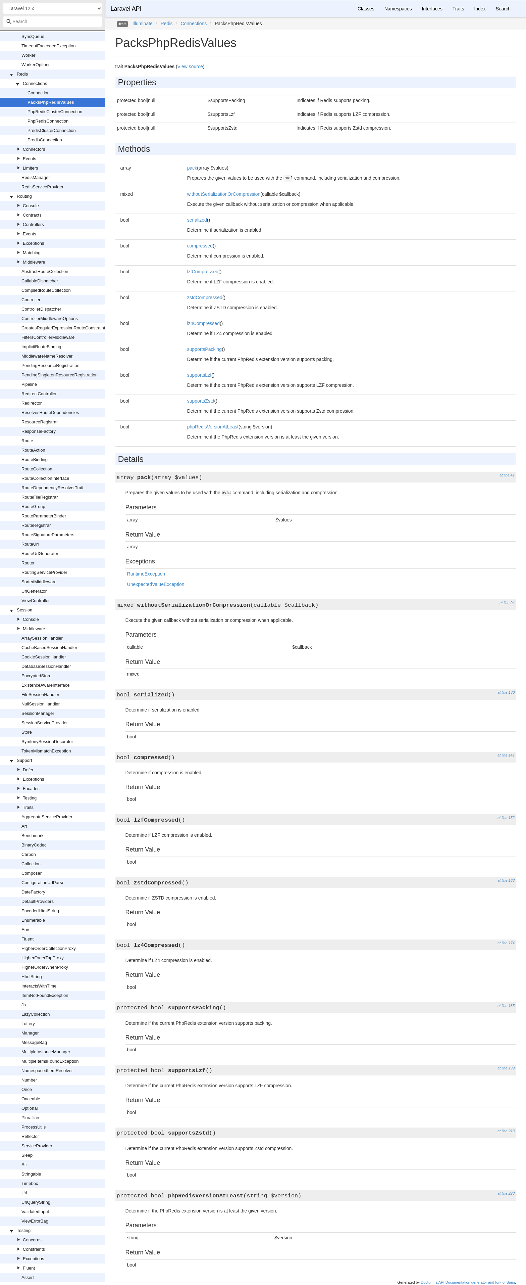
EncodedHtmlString (40, 910)
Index (479, 8)
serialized (197, 220)
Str (24, 1164)
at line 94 (507, 603)
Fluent (27, 939)
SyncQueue (32, 36)
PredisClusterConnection (52, 130)
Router (28, 562)
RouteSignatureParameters (47, 534)
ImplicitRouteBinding (41, 346)
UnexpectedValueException (156, 584)
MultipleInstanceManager (45, 1051)
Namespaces (398, 8)
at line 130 (506, 692)
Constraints (34, 1249)
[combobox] (52, 21)
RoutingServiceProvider (44, 572)
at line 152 (506, 818)
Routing (24, 196)
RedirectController (39, 393)
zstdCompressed (204, 297)
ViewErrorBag (34, 1221)
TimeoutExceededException (48, 45)
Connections (35, 83)
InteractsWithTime (38, 986)
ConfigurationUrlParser (43, 882)
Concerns (32, 1239)
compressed (200, 245)
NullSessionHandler (40, 703)
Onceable (30, 1098)
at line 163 (506, 880)
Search (503, 8)
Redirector (31, 403)
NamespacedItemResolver (47, 1070)
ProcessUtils (33, 1127)
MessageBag (34, 1042)
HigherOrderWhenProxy (44, 967)
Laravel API (126, 8)
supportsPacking (204, 349)
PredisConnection (45, 139)
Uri (24, 1192)
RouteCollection (36, 468)
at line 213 (506, 1131)
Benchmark (32, 835)
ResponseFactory (38, 431)
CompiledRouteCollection (46, 290)
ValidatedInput (35, 1211)
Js (23, 1004)
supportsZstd (200, 401)
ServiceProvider (36, 1145)
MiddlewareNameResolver (46, 356)
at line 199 (506, 1068)
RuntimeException (146, 574)
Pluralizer (30, 1117)
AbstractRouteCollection (44, 271)
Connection (39, 92)
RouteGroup (33, 506)
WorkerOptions (35, 64)
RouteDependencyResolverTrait (52, 487)
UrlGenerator (34, 591)
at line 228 (506, 1193)
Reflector (30, 1136)
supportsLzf (199, 375)
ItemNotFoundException (44, 995)
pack (192, 168)
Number (29, 1080)
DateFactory (33, 891)
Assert (27, 1277)
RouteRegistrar (36, 525)
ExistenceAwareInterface (45, 685)
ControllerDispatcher (41, 309)
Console (31, 205)
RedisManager (35, 177)
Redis (22, 74)
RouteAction (33, 450)
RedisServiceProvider (42, 186)
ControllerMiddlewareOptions (49, 318)
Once (26, 1089)
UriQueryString (35, 1202)
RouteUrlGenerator (39, 553)
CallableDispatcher (39, 280)
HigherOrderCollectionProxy (48, 948)
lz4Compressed (203, 323)
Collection (31, 863)
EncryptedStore (36, 675)
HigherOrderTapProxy (42, 957)
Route (27, 440)
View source (190, 66)
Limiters (30, 168)
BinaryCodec (33, 844)
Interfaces (432, 8)
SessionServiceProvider (44, 722)
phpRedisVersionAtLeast (213, 426)
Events (29, 158)
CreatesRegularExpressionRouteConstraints (64, 327)
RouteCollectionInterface (45, 478)
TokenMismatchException (46, 750)
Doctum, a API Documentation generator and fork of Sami (468, 1282)
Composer (31, 873)
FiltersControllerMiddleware (47, 337)
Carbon (28, 854)
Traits (28, 807)
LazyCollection (35, 1014)
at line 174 (506, 943)
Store (26, 732)
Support (24, 760)
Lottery (28, 1023)
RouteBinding (34, 459)
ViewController (35, 600)
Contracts (32, 215)
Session (24, 609)
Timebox (29, 1183)
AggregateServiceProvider (46, 816)
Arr (24, 826)
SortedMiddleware (39, 581)
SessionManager (37, 713)
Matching (32, 252)
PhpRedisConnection (48, 121)
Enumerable (33, 920)
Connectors (34, 149)
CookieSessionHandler (43, 656)
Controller (30, 299)
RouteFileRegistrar (39, 497)
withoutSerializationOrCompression (224, 194)
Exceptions (33, 243)
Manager (30, 1033)
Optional (29, 1108)
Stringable (31, 1174)
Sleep (27, 1155)
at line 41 (507, 475)
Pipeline (29, 384)
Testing (30, 797)
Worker (28, 55)
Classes (366, 8)
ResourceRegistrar (39, 421)
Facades (31, 788)
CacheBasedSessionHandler (49, 647)
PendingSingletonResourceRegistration (59, 374)
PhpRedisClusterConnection (55, 111)
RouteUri (30, 544)
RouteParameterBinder (43, 515)
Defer (28, 769)
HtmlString (31, 976)
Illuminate (143, 23)
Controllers (33, 224)
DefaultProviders (37, 901)
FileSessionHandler (40, 694)
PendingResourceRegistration (50, 365)
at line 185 (506, 1006)
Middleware (34, 262)
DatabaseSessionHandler (46, 666)
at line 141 (506, 755)
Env (25, 929)
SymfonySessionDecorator (47, 741)
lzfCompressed (202, 271)
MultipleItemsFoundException (50, 1061)
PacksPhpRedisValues (51, 102)
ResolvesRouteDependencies (50, 412)
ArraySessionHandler (42, 638)
